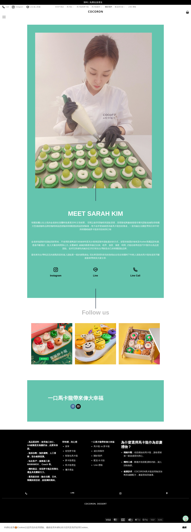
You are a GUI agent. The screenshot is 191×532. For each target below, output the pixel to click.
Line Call (135, 275)
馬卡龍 (70, 7)
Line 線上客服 (33, 7)
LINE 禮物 (132, 7)
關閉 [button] (105, 2)
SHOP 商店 (59, 7)
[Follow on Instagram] (72, 406)
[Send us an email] (78, 406)
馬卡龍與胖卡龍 (83, 7)
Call (5, 7)
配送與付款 (120, 7)
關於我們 (108, 7)
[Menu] (4, 17)
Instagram (17, 7)
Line (95, 275)
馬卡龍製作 (97, 7)
